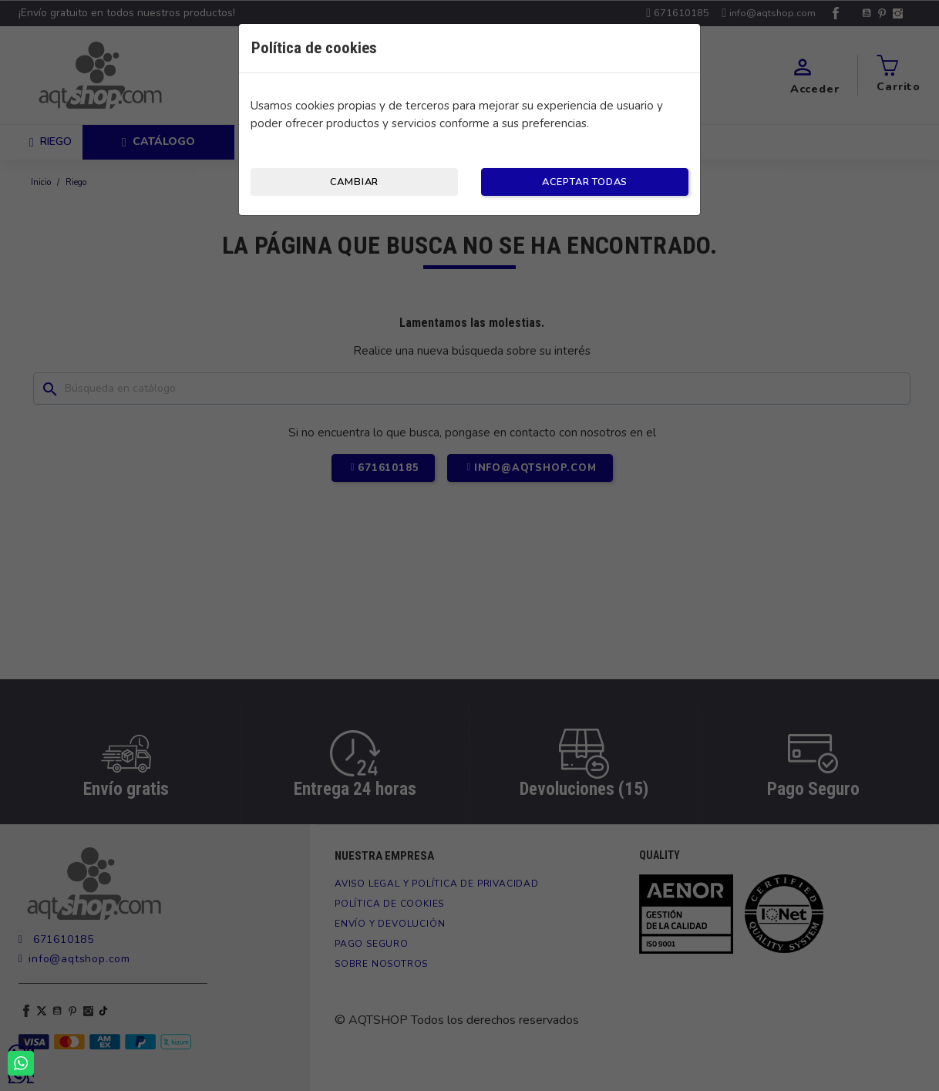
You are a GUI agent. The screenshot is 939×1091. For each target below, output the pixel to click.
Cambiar (354, 182)
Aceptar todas (585, 182)
